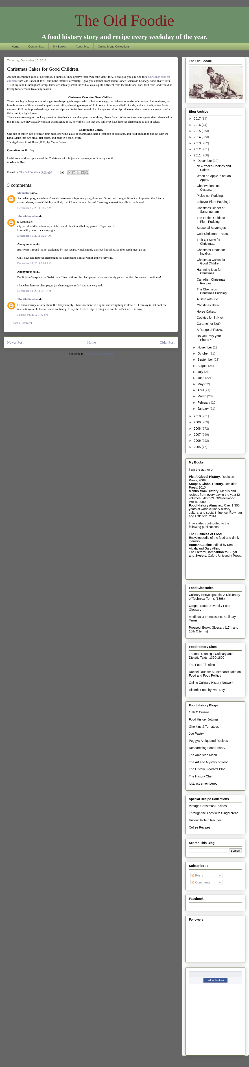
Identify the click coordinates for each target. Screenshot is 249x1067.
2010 (198, 416)
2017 (198, 118)
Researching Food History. (207, 748)
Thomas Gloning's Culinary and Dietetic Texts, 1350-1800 (211, 655)
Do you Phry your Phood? (209, 338)
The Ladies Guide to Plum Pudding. (211, 219)
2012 (198, 149)
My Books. (60, 46)
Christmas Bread (208, 305)
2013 (198, 143)
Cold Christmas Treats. (213, 234)
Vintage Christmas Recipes (208, 806)
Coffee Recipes (199, 827)
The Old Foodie (124, 20)
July (200, 372)
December (205, 160)
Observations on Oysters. (208, 187)
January (203, 408)
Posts (197, 875)
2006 (198, 440)
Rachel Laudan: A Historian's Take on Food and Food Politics (215, 673)
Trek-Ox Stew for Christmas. (208, 241)
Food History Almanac (205, 505)
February (204, 402)
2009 (198, 422)
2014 (198, 137)
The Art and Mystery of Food (209, 762)
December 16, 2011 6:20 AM (34, 235)
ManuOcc (23, 193)
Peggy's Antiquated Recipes (208, 740)
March (202, 396)
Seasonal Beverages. (212, 227)
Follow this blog (215, 980)
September (205, 359)
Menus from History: (204, 491)
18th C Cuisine (199, 712)
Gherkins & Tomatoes (204, 726)
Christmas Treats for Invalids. (211, 251)
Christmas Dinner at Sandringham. (211, 210)
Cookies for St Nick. (210, 317)
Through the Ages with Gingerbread (213, 813)
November (205, 347)
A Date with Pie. (208, 299)
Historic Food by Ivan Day (207, 690)
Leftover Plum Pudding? (213, 201)
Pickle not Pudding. (210, 195)
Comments (201, 882)
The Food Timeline (202, 665)
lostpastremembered (203, 783)
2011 (198, 155)
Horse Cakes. (206, 311)
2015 (198, 131)
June (201, 378)
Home (16, 46)
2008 (198, 428)
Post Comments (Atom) (99, 353)
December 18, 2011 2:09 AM (34, 263)
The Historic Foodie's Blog (207, 769)
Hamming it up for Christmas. (209, 271)
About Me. (82, 46)
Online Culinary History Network (211, 682)
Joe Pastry (196, 733)
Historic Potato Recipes (205, 820)
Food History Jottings (203, 719)
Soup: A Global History (206, 484)
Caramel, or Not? (209, 323)
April (201, 390)
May (200, 384)
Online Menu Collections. (114, 46)
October (203, 353)
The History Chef (200, 776)
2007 (198, 434)
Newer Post (15, 342)
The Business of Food (205, 534)
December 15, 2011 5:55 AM (34, 208)
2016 (198, 125)
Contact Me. (36, 46)
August (202, 366)
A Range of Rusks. (210, 329)
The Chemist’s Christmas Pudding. (212, 291)
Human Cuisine (200, 545)
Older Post (167, 342)
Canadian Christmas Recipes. (211, 281)
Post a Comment (22, 323)
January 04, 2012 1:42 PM (32, 314)
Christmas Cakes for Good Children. (211, 261)
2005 (198, 447)
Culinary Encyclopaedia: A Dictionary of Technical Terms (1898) (214, 596)
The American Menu (203, 755)
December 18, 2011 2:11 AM (34, 290)
